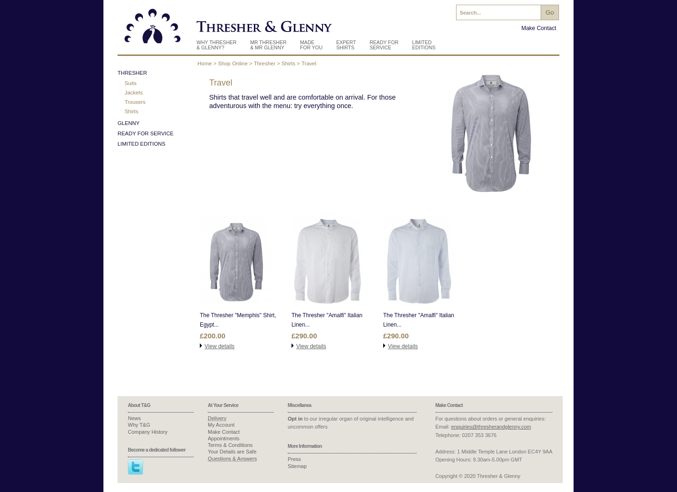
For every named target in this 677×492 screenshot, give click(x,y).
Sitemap (297, 466)
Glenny (129, 123)
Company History (147, 432)
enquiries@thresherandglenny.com (491, 427)
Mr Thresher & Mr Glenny (268, 45)
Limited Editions (424, 45)
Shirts (288, 63)
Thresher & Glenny (153, 29)
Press (294, 459)
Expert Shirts (346, 45)
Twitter (135, 467)
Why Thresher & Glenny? (216, 45)
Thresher (265, 63)
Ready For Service (384, 45)
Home (204, 63)
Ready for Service (145, 133)
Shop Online (233, 63)
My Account (221, 425)
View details (220, 346)
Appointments (223, 438)
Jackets (134, 92)
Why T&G (139, 425)
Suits (130, 83)
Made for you (311, 45)
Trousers (135, 102)
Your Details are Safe (232, 451)
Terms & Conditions (230, 445)
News (134, 418)
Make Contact (538, 28)
